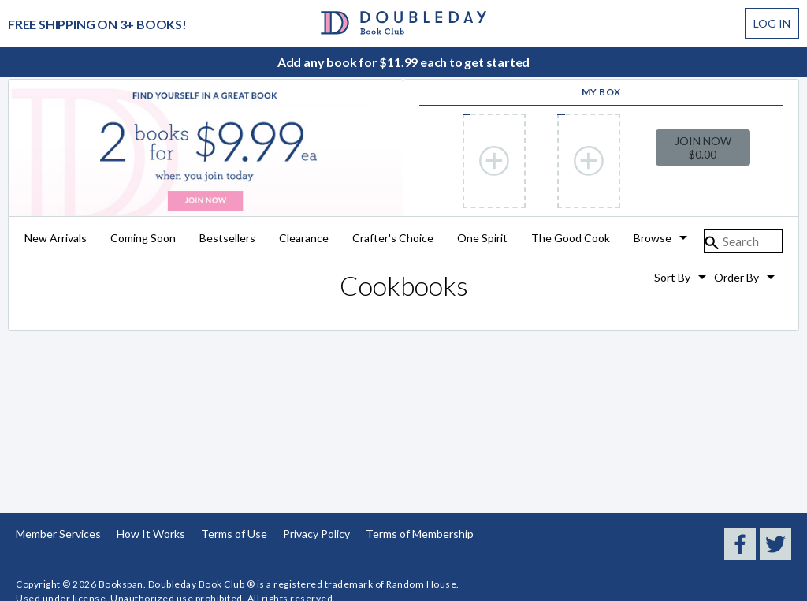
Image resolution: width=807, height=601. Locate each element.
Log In (771, 23)
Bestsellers (227, 239)
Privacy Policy (316, 533)
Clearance (304, 239)
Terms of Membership (420, 533)
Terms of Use (234, 533)
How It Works (151, 533)
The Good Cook (570, 239)
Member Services (58, 533)
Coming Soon (143, 239)
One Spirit (482, 239)
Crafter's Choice (392, 239)
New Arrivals (55, 239)
